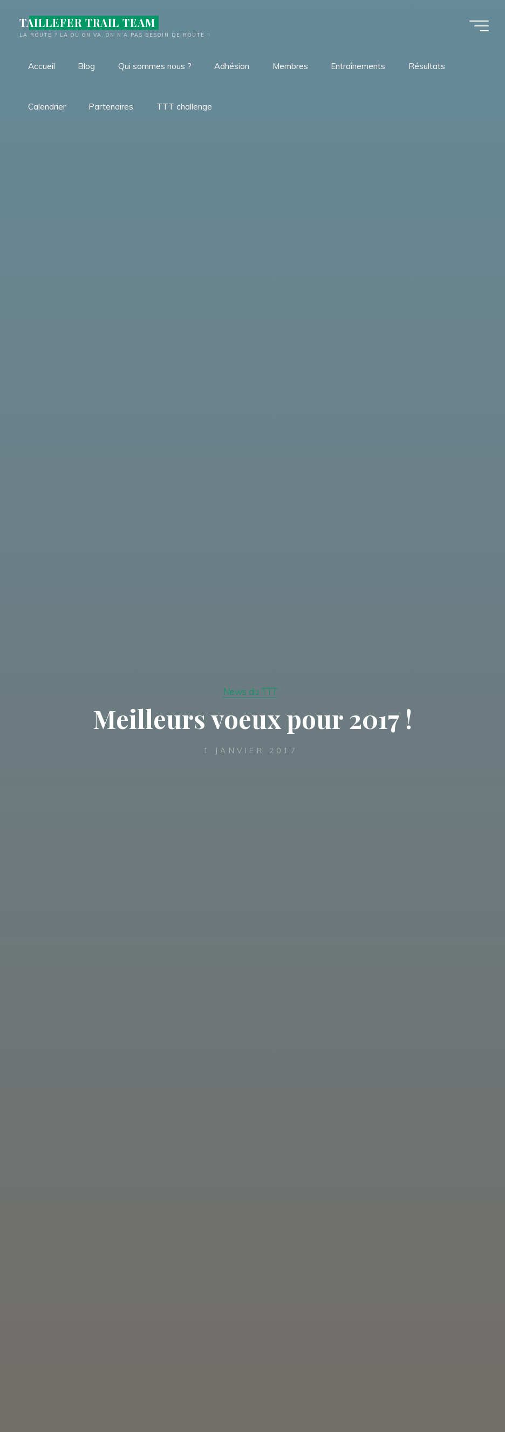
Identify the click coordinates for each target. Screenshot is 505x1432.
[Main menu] (479, 26)
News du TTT (250, 691)
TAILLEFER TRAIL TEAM (87, 23)
